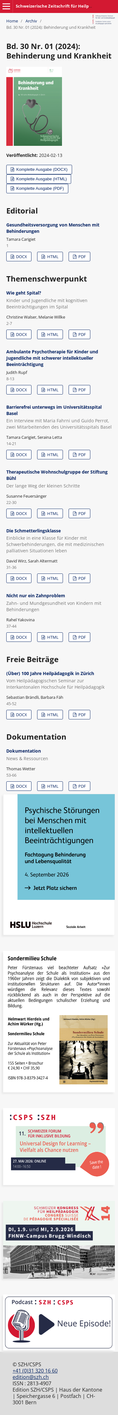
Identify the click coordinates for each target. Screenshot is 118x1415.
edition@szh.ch (31, 1377)
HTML (52, 256)
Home (12, 21)
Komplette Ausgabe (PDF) (39, 188)
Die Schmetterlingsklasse (59, 541)
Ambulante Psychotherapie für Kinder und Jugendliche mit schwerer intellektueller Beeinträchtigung (52, 358)
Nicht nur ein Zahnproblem (59, 603)
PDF (81, 256)
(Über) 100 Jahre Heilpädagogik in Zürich (59, 680)
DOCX (21, 256)
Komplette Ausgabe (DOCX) (41, 169)
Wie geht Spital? (59, 300)
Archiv (31, 21)
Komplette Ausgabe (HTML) (41, 179)
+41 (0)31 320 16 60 (35, 1370)
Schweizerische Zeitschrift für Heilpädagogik (61, 6)
